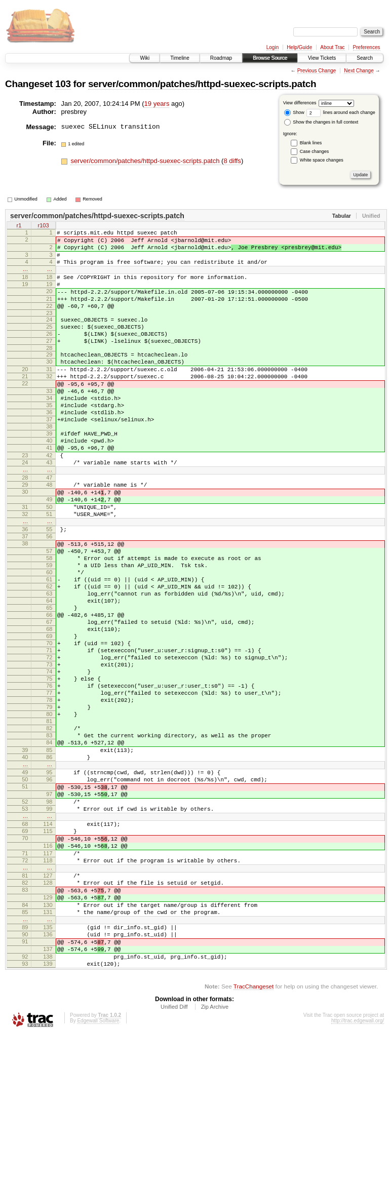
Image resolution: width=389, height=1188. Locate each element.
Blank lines (311, 142)
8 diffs (232, 161)
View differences (300, 102)
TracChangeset (254, 1139)
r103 (43, 226)
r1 (19, 226)
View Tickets (322, 58)
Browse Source (270, 58)
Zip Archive (214, 1160)
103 (63, 83)
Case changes (314, 151)
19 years (157, 103)
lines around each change (340, 112)
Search (365, 58)
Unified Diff (174, 1160)
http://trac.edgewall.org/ (357, 1174)
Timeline (179, 58)
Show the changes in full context (321, 122)
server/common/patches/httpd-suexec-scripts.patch (202, 83)
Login (272, 47)
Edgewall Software (98, 1174)
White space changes (321, 160)
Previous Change (316, 70)
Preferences (366, 47)
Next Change (358, 70)
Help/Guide (299, 47)
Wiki (144, 58)
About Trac (332, 47)
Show (294, 112)
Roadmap (221, 58)
